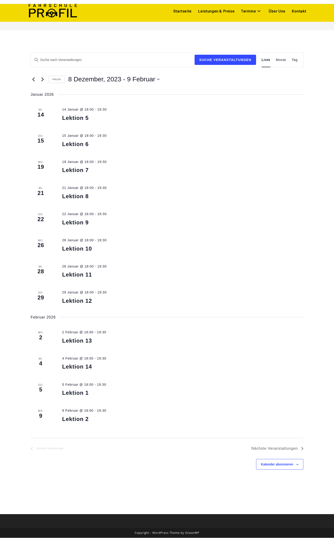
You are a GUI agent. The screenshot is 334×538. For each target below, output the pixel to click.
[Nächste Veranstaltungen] (42, 79)
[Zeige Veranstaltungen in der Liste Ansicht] (266, 60)
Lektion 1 (75, 393)
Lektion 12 (77, 301)
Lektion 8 (75, 196)
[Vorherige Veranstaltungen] (33, 79)
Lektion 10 (77, 248)
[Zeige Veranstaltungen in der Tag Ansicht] (295, 60)
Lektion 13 (77, 340)
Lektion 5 (75, 118)
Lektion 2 (75, 419)
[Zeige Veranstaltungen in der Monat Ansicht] (281, 60)
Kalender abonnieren (277, 464)
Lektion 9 (75, 222)
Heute (56, 79)
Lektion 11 (77, 274)
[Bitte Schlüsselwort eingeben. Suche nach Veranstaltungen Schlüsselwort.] (113, 60)
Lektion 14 (77, 366)
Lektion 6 (75, 144)
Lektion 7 (75, 170)
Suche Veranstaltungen (225, 60)
